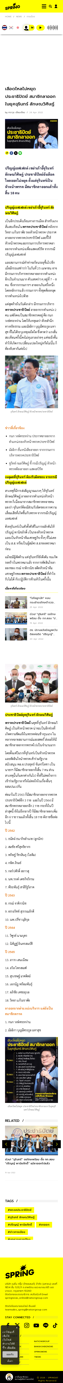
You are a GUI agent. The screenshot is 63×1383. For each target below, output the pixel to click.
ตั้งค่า (10, 1361)
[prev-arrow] (6, 1144)
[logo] (12, 6)
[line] (20, 153)
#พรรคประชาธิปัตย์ (19, 1210)
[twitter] (16, 153)
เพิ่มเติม (11, 1347)
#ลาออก (44, 1225)
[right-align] (50, 6)
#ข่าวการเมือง (16, 1232)
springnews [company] (40, 1351)
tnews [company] (37, 1356)
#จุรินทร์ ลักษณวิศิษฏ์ (21, 1217)
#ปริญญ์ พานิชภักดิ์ (20, 1225)
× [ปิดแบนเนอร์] (16, 1327)
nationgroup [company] (42, 1341)
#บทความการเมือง (19, 1239)
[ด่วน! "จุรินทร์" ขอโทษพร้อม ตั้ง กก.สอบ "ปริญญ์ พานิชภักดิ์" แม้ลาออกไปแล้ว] (31, 1140)
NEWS (19, 16)
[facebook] (11, 153)
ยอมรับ (10, 1354)
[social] (27, 1325)
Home (8, 16)
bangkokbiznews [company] (43, 1346)
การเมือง (31, 16)
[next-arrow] (57, 1144)
